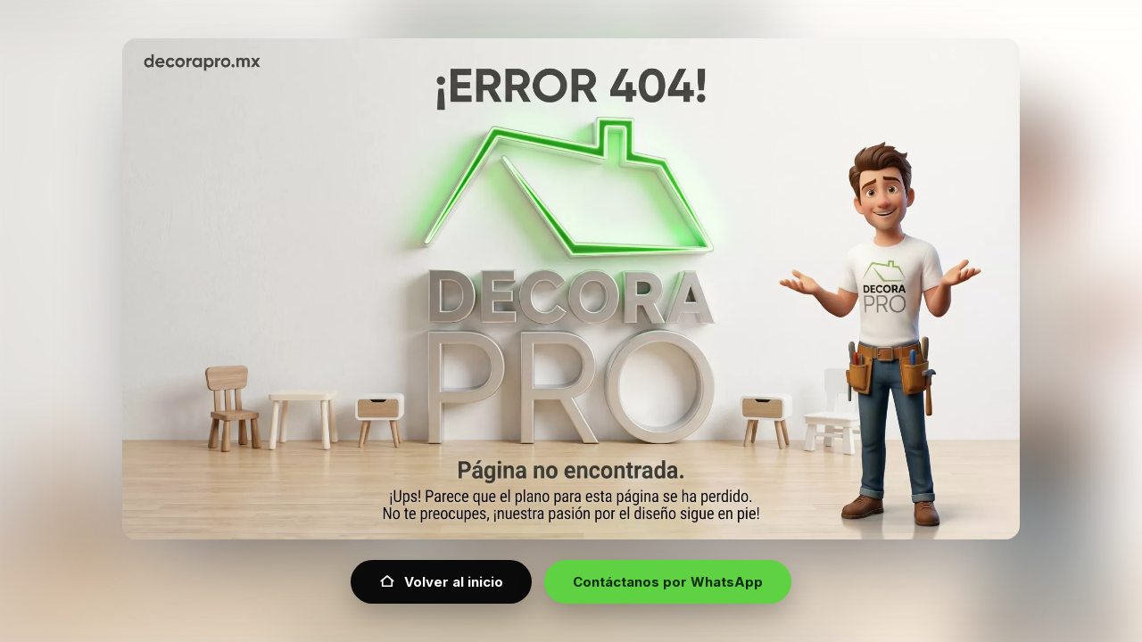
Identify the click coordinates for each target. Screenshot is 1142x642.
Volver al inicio (441, 581)
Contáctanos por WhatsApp (668, 581)
